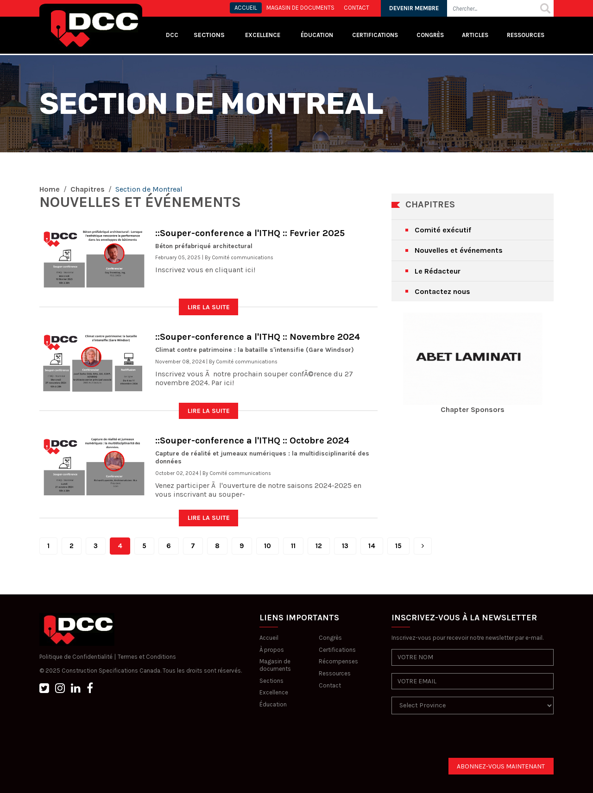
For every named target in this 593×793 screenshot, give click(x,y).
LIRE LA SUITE (209, 307)
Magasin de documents (275, 665)
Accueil (268, 637)
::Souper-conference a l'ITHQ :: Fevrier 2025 (250, 233)
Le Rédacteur (438, 271)
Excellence (263, 34)
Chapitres (87, 189)
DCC (172, 34)
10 (267, 546)
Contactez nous (442, 291)
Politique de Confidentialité (76, 656)
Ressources (525, 34)
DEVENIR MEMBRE (414, 8)
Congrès (430, 34)
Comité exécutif (443, 229)
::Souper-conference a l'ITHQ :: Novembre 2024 (257, 336)
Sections (271, 680)
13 (345, 546)
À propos (271, 649)
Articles (475, 34)
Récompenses (338, 661)
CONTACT (356, 7)
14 (371, 546)
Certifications (375, 34)
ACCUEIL (245, 7)
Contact (330, 685)
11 (293, 546)
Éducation (273, 704)
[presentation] (461, 740)
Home (49, 189)
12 (318, 546)
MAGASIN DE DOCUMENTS (300, 7)
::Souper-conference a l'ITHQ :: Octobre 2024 (252, 440)
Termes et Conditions (147, 656)
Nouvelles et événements (459, 250)
